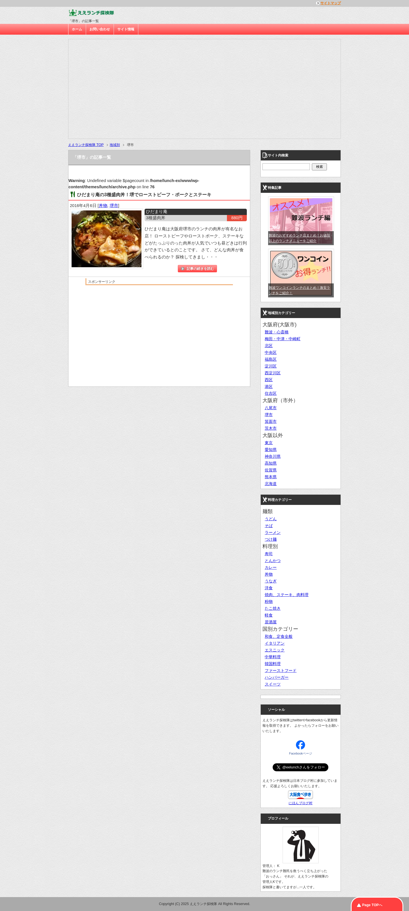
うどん (271, 519)
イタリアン (275, 643)
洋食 (269, 588)
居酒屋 (271, 622)
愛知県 (271, 449)
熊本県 (271, 477)
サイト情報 (125, 29)
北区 (269, 345)
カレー (271, 567)
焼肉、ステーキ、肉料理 (286, 594)
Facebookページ (300, 753)
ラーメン (273, 532)
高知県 (271, 463)
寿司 (269, 553)
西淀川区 (273, 373)
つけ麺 (271, 539)
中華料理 (273, 657)
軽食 (269, 615)
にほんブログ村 (300, 803)
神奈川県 (273, 456)
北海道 (271, 483)
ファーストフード (281, 670)
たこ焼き (273, 608)
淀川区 (271, 366)
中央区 (271, 352)
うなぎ (271, 581)
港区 (269, 386)
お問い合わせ (99, 29)
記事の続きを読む (200, 269)
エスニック (275, 650)
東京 (269, 442)
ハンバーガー (277, 677)
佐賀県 (271, 470)
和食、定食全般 (279, 636)
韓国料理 (273, 663)
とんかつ (273, 560)
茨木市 (271, 428)
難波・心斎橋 (277, 332)
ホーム (77, 29)
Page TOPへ (372, 905)
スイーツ (273, 684)
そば (269, 525)
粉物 (269, 601)
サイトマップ (330, 3)
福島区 (271, 359)
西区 (269, 379)
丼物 (103, 205)
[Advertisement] (159, 328)
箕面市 (271, 421)
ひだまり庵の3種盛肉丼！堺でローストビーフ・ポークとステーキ (144, 194)
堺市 (114, 205)
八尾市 (271, 408)
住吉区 (271, 393)
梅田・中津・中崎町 (283, 339)
